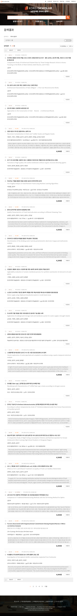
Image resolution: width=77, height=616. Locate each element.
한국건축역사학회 (12, 73)
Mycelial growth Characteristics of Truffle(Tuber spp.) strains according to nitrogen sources (36, 386)
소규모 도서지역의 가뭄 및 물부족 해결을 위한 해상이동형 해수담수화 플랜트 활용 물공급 (32, 292)
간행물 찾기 (38, 21)
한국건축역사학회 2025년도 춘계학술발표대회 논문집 (43, 117)
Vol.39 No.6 (26, 140)
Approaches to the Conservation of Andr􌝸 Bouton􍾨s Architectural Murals (30, 111)
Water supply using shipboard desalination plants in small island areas (29, 295)
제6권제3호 (19, 534)
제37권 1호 (26, 190)
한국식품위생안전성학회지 (14, 140)
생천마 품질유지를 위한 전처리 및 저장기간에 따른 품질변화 (24, 334)
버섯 (8, 392)
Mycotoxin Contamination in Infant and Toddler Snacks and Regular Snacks (31, 134)
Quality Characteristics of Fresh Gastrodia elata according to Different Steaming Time (34, 212)
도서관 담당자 (59, 601)
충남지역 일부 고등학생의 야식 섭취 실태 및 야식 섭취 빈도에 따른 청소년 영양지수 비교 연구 (33, 435)
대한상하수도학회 (38, 249)
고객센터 (67, 1)
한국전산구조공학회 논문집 (14, 190)
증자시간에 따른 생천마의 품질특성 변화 (18, 210)
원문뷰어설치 (49, 601)
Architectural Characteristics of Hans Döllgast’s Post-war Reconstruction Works (33, 88)
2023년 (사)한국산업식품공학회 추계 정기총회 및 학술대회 (35, 340)
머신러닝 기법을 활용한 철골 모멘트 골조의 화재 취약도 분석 (24, 181)
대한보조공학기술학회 (43, 504)
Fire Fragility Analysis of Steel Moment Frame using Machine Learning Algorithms (32, 183)
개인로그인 (56, 1)
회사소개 (16, 601)
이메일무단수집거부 (38, 601)
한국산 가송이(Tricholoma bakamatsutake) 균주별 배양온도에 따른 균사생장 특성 (32, 404)
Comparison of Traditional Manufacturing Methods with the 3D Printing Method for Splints (36, 497)
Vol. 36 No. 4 (23, 446)
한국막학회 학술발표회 (13, 169)
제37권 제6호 (20, 249)
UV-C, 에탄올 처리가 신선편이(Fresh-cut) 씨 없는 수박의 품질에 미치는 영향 (29, 466)
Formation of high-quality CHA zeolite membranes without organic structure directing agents (36, 163)
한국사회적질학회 (34, 534)
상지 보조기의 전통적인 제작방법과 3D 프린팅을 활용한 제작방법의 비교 (27, 495)
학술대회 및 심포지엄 (12, 340)
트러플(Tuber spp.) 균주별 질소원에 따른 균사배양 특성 (23, 383)
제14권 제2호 (25, 504)
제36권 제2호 (20, 563)
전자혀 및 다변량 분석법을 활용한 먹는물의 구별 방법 (22, 238)
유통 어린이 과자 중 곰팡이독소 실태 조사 (19, 131)
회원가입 (62, 1)
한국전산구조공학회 (42, 190)
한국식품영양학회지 (12, 218)
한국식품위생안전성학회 (45, 140)
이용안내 (73, 1)
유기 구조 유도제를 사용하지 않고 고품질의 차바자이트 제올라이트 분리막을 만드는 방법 (32, 160)
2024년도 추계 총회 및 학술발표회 (30, 169)
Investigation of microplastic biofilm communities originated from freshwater (31, 557)
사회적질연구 (10, 534)
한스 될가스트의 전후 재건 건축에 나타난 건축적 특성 (22, 85)
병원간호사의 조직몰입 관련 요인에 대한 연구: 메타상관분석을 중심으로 (27, 528)
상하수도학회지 (11, 249)
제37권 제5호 (20, 363)
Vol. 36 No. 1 (23, 475)
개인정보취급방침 (26, 601)
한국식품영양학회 (39, 218)
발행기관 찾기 (17, 21)
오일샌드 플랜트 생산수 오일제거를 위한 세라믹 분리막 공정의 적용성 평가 (28, 269)
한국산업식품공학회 (62, 340)
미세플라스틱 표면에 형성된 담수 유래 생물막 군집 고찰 (23, 555)
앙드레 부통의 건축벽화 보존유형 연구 (18, 108)
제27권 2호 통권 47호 (17, 392)
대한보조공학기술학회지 (13, 504)
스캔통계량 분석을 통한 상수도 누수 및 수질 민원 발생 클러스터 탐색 (26, 353)
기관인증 (49, 1)
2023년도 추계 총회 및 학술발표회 (30, 280)
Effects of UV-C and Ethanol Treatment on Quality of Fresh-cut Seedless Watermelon (34, 469)
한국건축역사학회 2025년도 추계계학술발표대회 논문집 (44, 71)
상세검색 (59, 21)
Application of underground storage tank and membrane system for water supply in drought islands (38, 316)
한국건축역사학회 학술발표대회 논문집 (17, 71)
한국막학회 (48, 169)
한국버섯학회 (31, 392)
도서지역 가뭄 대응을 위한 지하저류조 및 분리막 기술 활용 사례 (25, 313)
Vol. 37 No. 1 (23, 218)
